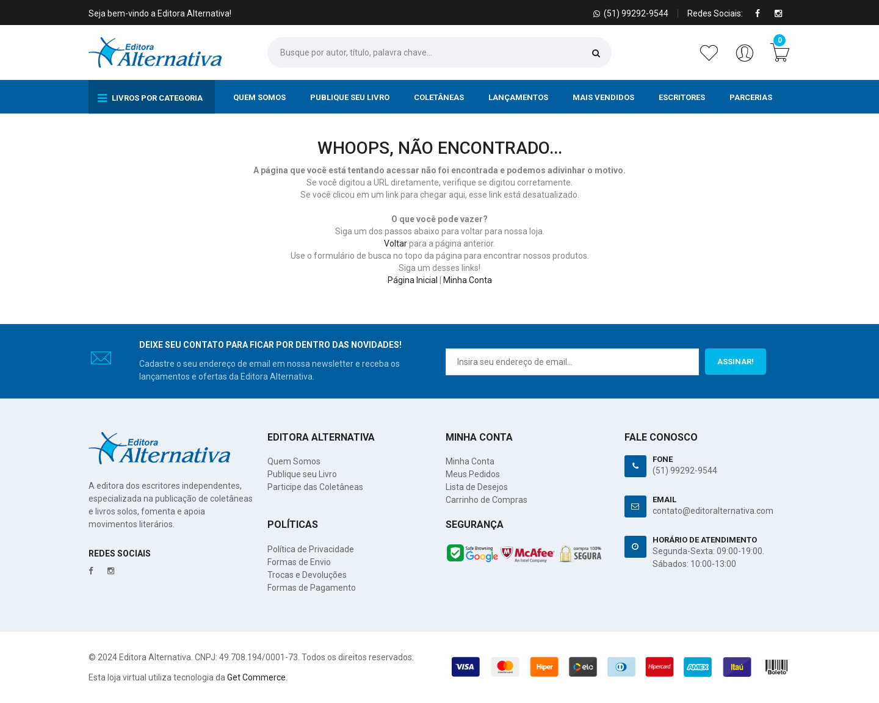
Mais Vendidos (603, 97)
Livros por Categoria (150, 98)
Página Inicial (413, 280)
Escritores (682, 97)
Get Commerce (256, 677)
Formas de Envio (299, 562)
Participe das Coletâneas (315, 487)
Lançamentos (518, 97)
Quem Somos (259, 97)
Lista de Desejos (477, 487)
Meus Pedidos (473, 474)
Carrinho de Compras (486, 500)
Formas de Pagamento (311, 588)
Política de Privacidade (310, 549)
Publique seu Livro (349, 97)
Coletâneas (439, 97)
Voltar (395, 243)
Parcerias (750, 97)
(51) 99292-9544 (685, 470)
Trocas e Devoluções (307, 575)
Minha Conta (467, 280)
